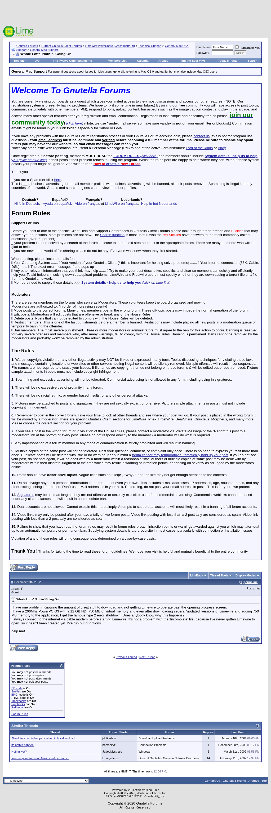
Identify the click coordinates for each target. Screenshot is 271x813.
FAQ (37, 60)
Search (252, 60)
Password (203, 52)
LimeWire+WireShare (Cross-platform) (110, 45)
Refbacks (17, 707)
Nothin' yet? (19, 751)
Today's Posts (227, 60)
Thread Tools (219, 575)
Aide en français (87, 204)
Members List (117, 60)
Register (20, 60)
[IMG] (15, 694)
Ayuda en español (57, 204)
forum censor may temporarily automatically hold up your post (180, 455)
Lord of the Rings (199, 148)
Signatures (25, 495)
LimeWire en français (121, 204)
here (57, 180)
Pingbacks (18, 704)
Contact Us (212, 780)
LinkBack (196, 575)
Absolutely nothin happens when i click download (43, 738)
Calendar (143, 60)
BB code (17, 688)
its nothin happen (22, 745)
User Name (204, 47)
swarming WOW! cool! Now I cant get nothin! (40, 758)
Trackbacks (18, 701)
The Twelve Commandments (72, 60)
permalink (250, 582)
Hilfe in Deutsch (26, 204)
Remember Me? (247, 47)
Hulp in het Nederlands (159, 204)
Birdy (221, 148)
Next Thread (147, 657)
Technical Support (149, 45)
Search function (112, 235)
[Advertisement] (135, 13)
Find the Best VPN (192, 60)
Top (264, 780)
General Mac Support (44, 49)
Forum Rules (19, 714)
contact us (201, 136)
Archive (253, 780)
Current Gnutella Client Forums (61, 45)
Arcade (163, 60)
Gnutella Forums (27, 45)
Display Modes (246, 575)
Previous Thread (126, 657)
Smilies (16, 691)
